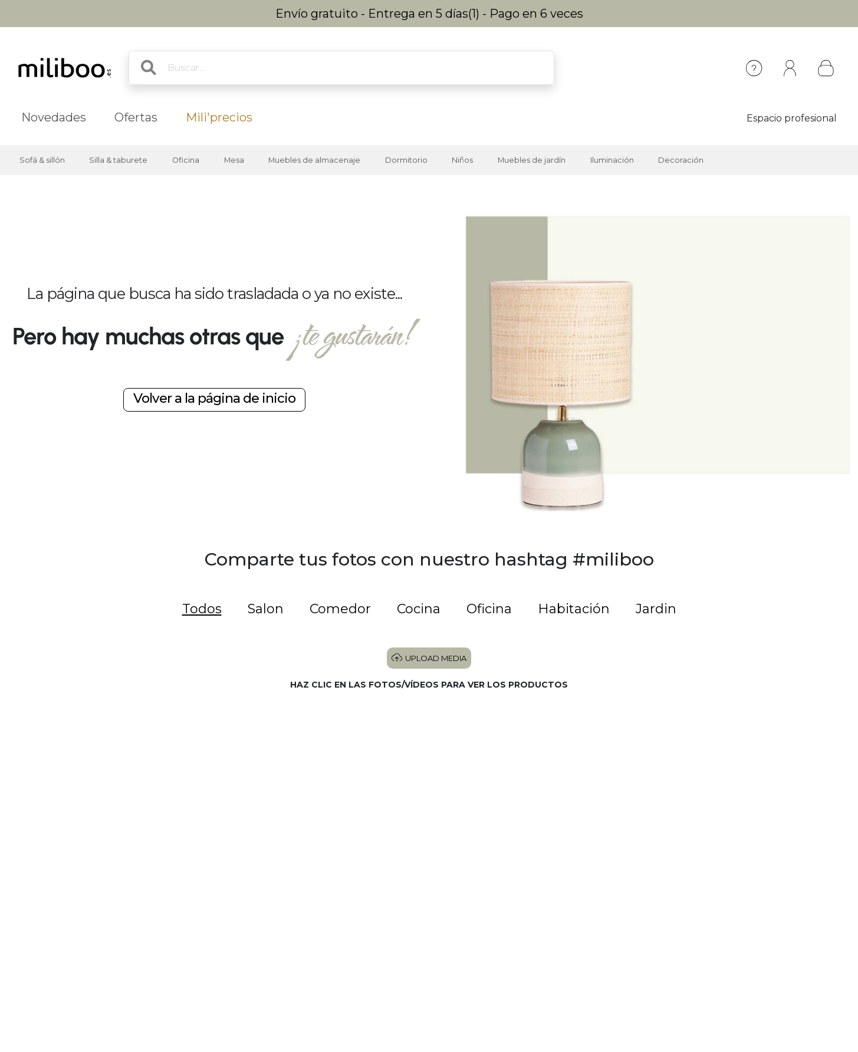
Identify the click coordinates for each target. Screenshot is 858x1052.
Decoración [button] (681, 160)
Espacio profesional (792, 118)
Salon (266, 609)
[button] (97, 783)
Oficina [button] (185, 160)
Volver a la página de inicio (214, 398)
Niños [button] (462, 160)
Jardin (656, 609)
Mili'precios (219, 117)
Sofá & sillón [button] (42, 160)
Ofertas (135, 117)
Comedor (340, 609)
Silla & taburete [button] (118, 160)
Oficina (489, 609)
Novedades (53, 117)
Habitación (574, 609)
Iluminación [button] (612, 160)
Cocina (418, 609)
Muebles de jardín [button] (532, 160)
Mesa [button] (234, 160)
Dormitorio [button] (406, 160)
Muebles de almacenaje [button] (314, 160)
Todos (202, 609)
